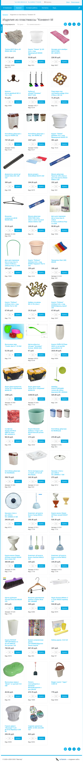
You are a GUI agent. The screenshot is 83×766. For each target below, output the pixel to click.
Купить (18, 62)
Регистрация (75, 2)
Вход (67, 2)
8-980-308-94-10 (21, 2)
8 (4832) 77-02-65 (34, 2)
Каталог (5, 14)
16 (79, 24)
